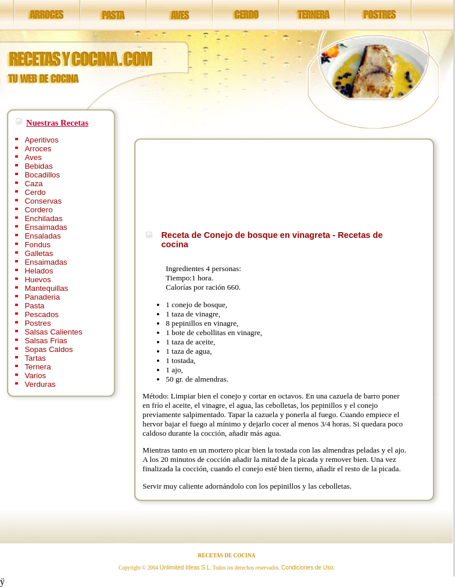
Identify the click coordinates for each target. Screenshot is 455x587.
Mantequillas (46, 288)
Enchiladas (43, 218)
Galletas (38, 253)
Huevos (37, 279)
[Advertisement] (179, 183)
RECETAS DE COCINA (227, 555)
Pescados (41, 314)
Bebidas (38, 166)
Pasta (34, 305)
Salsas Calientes (53, 332)
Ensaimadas (45, 227)
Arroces (37, 148)
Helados (38, 270)
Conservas (43, 201)
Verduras (39, 384)
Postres (37, 323)
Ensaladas (42, 236)
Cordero (38, 209)
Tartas (34, 358)
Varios (35, 375)
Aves (32, 157)
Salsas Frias (45, 340)
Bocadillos (42, 174)
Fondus (37, 244)
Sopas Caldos (48, 349)
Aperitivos (41, 140)
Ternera (37, 366)
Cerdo (34, 192)
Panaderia (42, 297)
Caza (33, 183)
